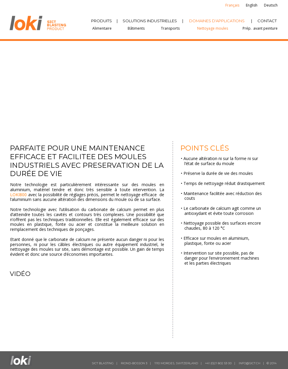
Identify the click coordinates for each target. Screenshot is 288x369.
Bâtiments (136, 28)
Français (232, 5)
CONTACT (267, 20)
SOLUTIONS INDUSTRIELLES (150, 20)
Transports (170, 28)
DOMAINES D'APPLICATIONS (217, 20)
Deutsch (271, 5)
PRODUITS (101, 20)
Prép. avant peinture (260, 28)
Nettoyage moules (212, 28)
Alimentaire (102, 28)
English (251, 5)
